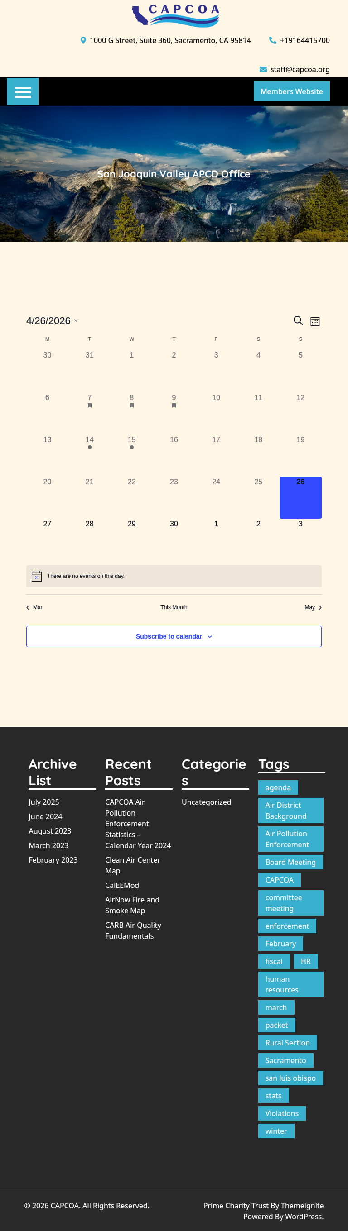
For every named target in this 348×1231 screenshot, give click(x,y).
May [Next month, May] (313, 607)
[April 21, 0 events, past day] (89, 498)
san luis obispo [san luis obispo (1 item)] (291, 1078)
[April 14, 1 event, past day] (89, 455)
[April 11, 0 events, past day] (258, 413)
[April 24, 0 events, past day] (216, 498)
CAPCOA (65, 1206)
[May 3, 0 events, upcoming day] (301, 540)
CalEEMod (122, 885)
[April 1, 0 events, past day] (132, 371)
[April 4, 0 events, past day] (258, 371)
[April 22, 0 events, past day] (132, 498)
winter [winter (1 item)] (276, 1131)
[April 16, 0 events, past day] (174, 455)
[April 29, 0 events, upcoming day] (132, 540)
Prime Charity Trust (236, 1206)
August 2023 (50, 831)
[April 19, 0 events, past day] (301, 455)
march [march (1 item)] (276, 1007)
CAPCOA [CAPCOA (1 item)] (280, 880)
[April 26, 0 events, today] (301, 498)
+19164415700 (299, 40)
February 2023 (53, 860)
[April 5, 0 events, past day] (301, 371)
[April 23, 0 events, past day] (174, 498)
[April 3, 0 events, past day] (216, 371)
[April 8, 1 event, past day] (132, 413)
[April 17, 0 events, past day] (216, 455)
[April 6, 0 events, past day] (47, 413)
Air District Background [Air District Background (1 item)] (286, 810)
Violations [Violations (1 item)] (282, 1113)
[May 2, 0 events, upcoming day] (258, 540)
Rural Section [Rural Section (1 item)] (288, 1043)
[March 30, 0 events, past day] (47, 371)
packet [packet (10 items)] (277, 1025)
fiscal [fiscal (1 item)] (274, 961)
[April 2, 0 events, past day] (174, 371)
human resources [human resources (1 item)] (282, 984)
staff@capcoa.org (295, 69)
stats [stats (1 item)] (274, 1096)
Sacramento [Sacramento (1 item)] (286, 1060)
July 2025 (44, 802)
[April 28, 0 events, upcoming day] (89, 540)
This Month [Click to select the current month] (173, 607)
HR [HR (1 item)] (306, 961)
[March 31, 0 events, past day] (89, 371)
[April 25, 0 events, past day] (258, 498)
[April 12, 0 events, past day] (301, 413)
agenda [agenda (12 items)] (278, 787)
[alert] (174, 576)
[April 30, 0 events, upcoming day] (174, 540)
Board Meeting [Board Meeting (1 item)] (291, 862)
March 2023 (48, 845)
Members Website (292, 91)
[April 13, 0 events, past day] (47, 455)
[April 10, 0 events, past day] (216, 413)
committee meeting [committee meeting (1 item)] (284, 902)
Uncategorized (207, 802)
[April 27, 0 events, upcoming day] (47, 540)
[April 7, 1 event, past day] (89, 413)
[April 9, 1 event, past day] (174, 413)
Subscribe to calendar (169, 636)
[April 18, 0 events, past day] (258, 455)
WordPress (303, 1216)
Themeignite (302, 1206)
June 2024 (45, 816)
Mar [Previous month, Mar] (34, 607)
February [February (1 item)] (281, 944)
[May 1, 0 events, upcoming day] (216, 540)
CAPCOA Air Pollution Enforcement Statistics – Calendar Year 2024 (138, 823)
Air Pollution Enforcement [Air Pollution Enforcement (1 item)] (287, 839)
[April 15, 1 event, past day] (132, 455)
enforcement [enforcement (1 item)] (287, 926)
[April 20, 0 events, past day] (47, 498)
